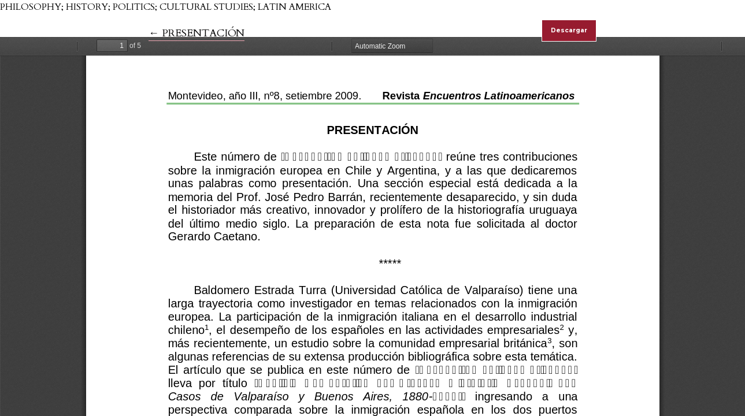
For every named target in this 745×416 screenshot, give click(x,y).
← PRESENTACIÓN (196, 33)
